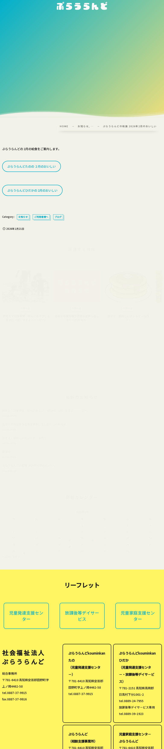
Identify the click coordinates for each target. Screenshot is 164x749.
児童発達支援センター (26, 616)
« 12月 (6, 557)
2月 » (16, 557)
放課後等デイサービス (82, 616)
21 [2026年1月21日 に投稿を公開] (59, 545)
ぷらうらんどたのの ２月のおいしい (31, 166)
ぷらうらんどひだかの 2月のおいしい (32, 190)
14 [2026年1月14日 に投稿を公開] (59, 538)
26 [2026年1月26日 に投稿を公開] (13, 551)
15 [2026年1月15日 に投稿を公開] (82, 538)
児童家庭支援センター (138, 616)
